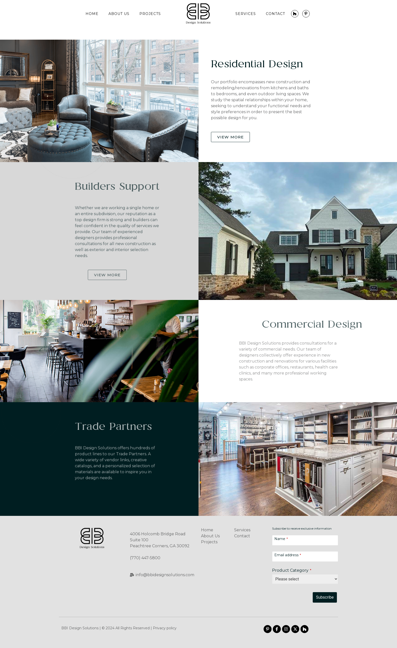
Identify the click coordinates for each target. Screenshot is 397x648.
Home (92, 13)
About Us (118, 13)
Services (245, 13)
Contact (275, 13)
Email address (287, 555)
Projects (150, 13)
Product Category (291, 570)
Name (281, 539)
